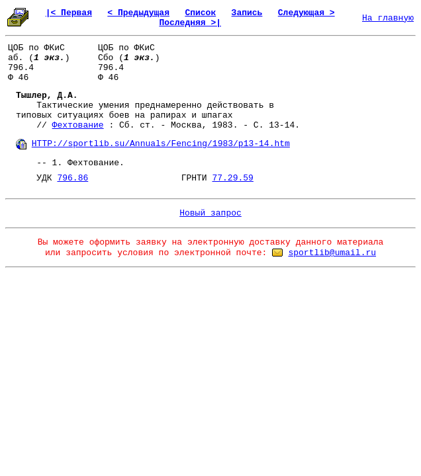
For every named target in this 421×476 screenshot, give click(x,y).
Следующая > (306, 13)
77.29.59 (232, 178)
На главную (388, 18)
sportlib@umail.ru (332, 253)
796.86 (72, 178)
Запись (247, 13)
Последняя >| (190, 23)
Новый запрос (210, 213)
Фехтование (78, 125)
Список (200, 13)
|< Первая (69, 13)
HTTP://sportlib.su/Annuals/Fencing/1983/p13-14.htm (161, 144)
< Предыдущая (138, 13)
